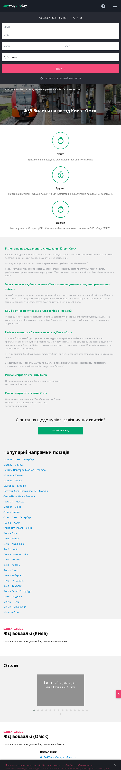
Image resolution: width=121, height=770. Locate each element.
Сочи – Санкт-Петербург (17, 517)
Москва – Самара (13, 464)
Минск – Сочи (11, 612)
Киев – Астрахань (13, 580)
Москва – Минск (12, 480)
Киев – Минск (11, 538)
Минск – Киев (11, 601)
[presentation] (118, 694)
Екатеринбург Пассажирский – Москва (25, 491)
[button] (34, 710)
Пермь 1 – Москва (13, 501)
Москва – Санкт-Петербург (19, 459)
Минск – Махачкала (14, 607)
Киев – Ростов (11, 559)
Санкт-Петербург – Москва (19, 496)
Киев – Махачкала (13, 543)
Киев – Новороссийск (15, 554)
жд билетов (23, 263)
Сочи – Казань (11, 512)
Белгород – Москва (14, 485)
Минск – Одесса (12, 596)
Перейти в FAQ (60, 430)
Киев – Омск (10, 570)
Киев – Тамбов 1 (13, 585)
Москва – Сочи (12, 506)
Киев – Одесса (11, 533)
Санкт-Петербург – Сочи (17, 527)
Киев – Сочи (10, 549)
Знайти (60, 69)
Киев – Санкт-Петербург (17, 591)
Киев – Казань (11, 564)
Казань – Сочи (11, 522)
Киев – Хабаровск (13, 575)
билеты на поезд (58, 298)
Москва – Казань (13, 475)
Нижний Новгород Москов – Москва (24, 470)
